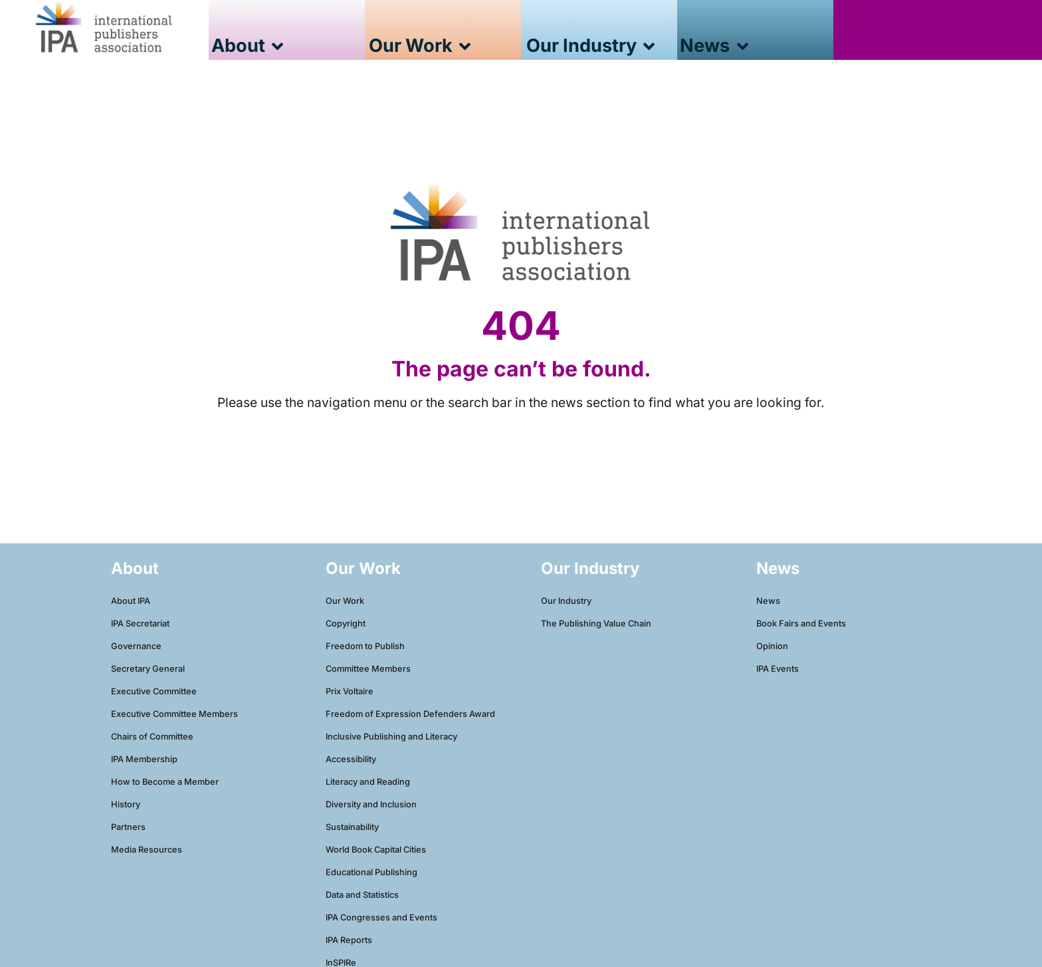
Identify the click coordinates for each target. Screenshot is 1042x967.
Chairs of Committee (152, 737)
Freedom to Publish (365, 646)
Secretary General (148, 669)
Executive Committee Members (174, 714)
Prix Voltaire (349, 691)
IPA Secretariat (140, 623)
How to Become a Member (165, 782)
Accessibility (351, 759)
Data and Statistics (362, 895)
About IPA (130, 601)
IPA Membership (144, 759)
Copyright (345, 623)
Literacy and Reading (368, 782)
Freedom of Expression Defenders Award (410, 714)
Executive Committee (154, 691)
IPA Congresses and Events (381, 917)
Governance (136, 646)
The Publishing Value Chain (596, 623)
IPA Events (777, 669)
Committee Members (368, 669)
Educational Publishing (371, 872)
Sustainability (352, 827)
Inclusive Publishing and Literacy (391, 737)
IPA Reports (349, 940)
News (768, 601)
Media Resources (146, 850)
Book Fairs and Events (801, 623)
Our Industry (566, 601)
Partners (128, 827)
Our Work (345, 601)
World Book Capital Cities (376, 850)
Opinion (772, 646)
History (125, 804)
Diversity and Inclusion (371, 804)
